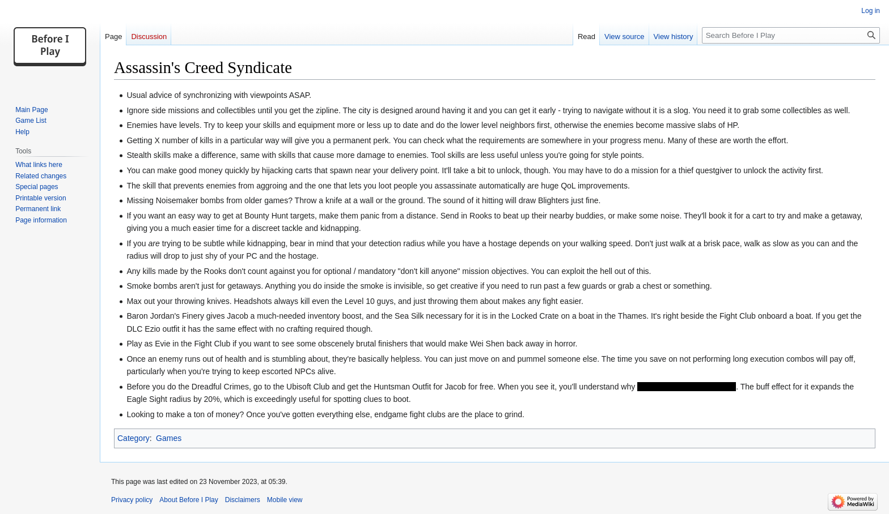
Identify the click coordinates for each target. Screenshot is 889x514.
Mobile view (285, 500)
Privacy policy (132, 500)
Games (168, 438)
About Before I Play (188, 500)
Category (133, 438)
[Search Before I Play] (791, 35)
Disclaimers (242, 500)
